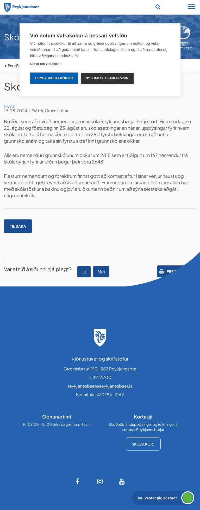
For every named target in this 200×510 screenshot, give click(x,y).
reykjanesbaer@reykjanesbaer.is (100, 386)
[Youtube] (122, 481)
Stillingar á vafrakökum (107, 78)
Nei (101, 271)
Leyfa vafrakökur (54, 78)
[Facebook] (77, 481)
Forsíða (14, 65)
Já (84, 271)
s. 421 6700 (100, 377)
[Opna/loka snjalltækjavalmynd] (191, 7)
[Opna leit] (158, 6)
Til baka (18, 226)
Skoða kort (143, 444)
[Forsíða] (21, 7)
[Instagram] (100, 481)
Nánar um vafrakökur (45, 64)
